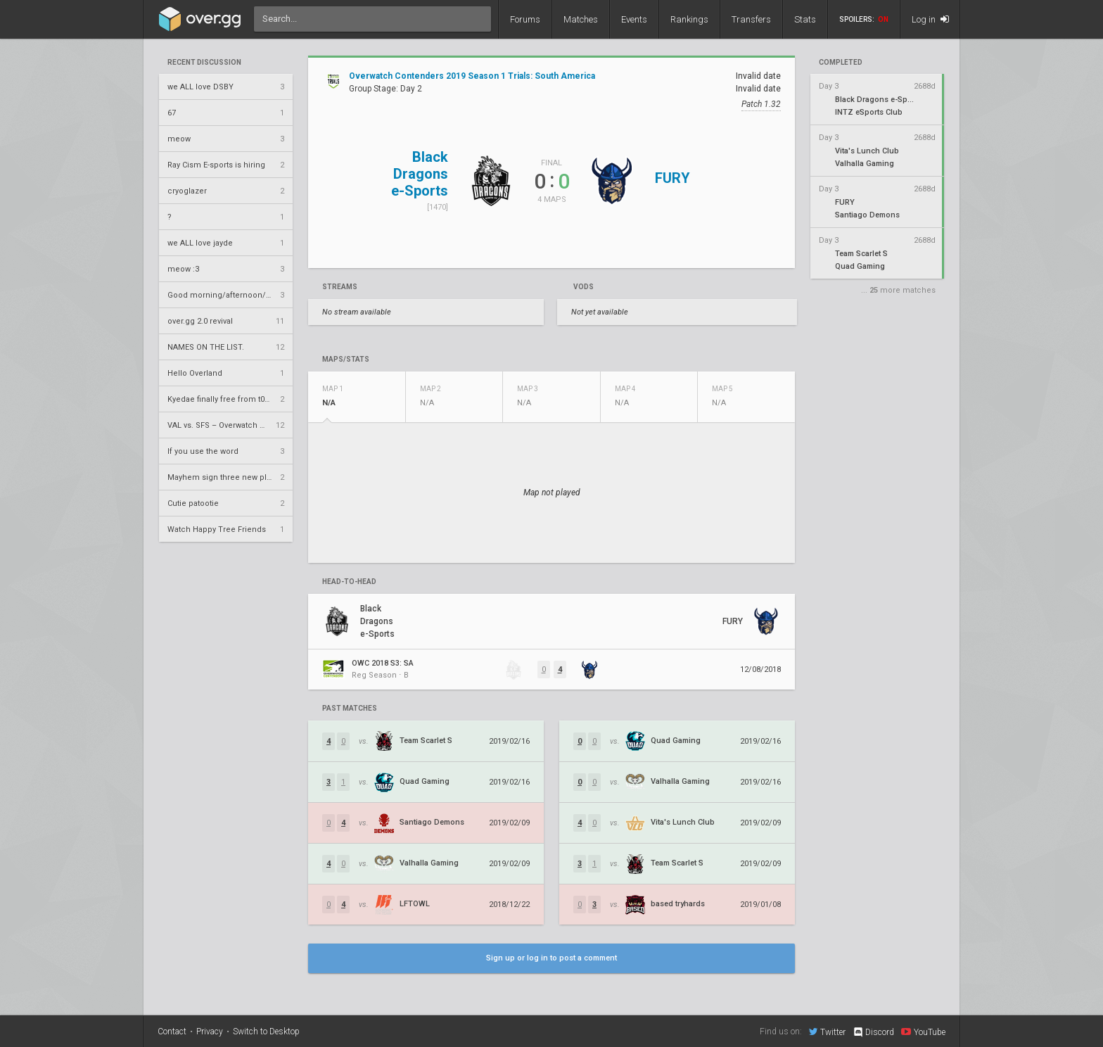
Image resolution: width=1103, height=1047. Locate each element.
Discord (873, 1032)
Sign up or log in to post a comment (551, 958)
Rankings (689, 19)
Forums (525, 19)
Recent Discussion (204, 62)
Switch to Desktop (266, 1031)
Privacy (209, 1031)
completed (840, 62)
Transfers (751, 19)
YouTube (923, 1031)
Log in (930, 19)
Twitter (827, 1031)
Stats (805, 19)
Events (634, 19)
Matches (580, 19)
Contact (172, 1031)
